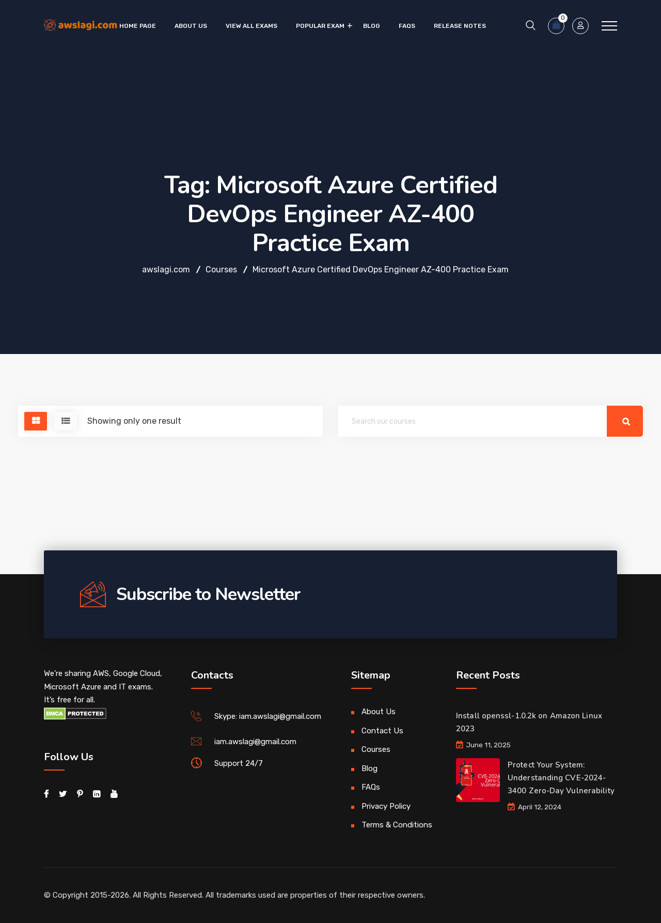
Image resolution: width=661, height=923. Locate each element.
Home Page (137, 25)
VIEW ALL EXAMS (251, 25)
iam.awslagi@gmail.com (255, 741)
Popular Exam (320, 25)
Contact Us (382, 730)
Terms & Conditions (396, 824)
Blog (371, 25)
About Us (191, 25)
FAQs (407, 25)
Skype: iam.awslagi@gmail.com (267, 716)
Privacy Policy (386, 806)
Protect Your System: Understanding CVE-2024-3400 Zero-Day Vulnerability (561, 778)
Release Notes (460, 25)
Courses (375, 749)
